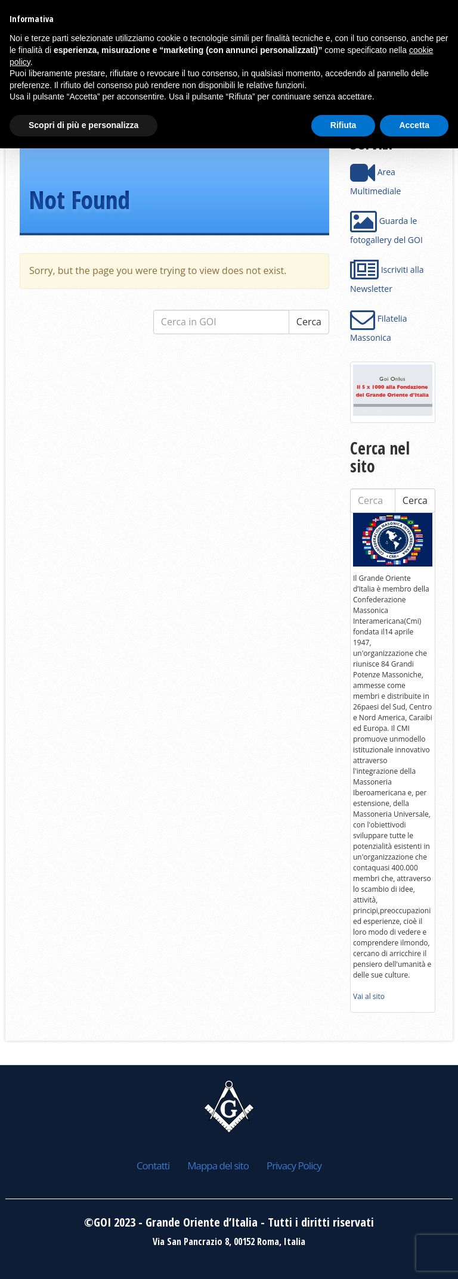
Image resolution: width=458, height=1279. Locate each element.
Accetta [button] (414, 125)
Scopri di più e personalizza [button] (83, 125)
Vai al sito (369, 996)
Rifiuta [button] (343, 125)
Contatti (153, 1165)
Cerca (308, 321)
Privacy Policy (294, 1165)
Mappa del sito (218, 1165)
